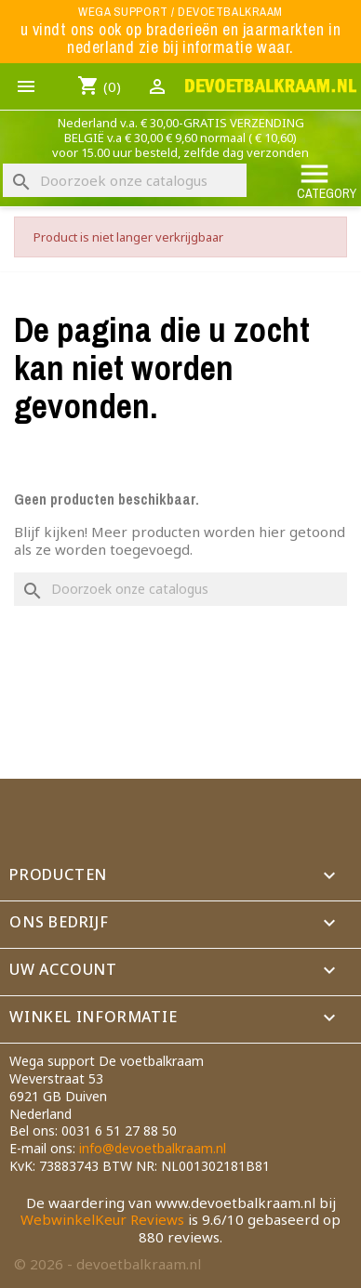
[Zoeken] (125, 180)
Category (326, 180)
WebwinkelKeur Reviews (102, 1219)
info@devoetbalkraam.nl (152, 1148)
